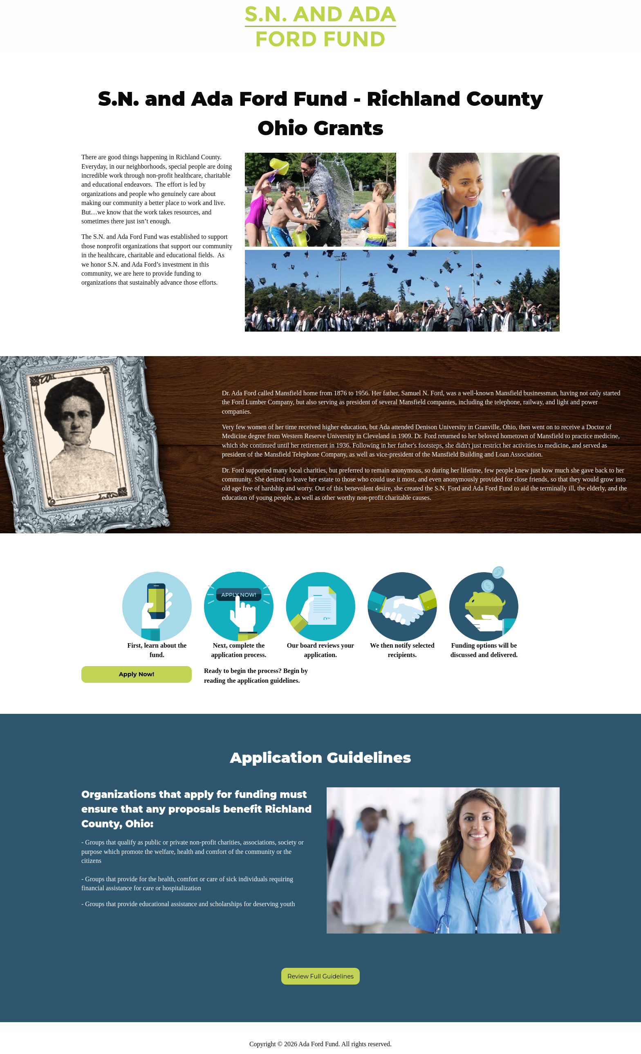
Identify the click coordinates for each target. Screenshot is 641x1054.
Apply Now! (136, 674)
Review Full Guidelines (320, 976)
